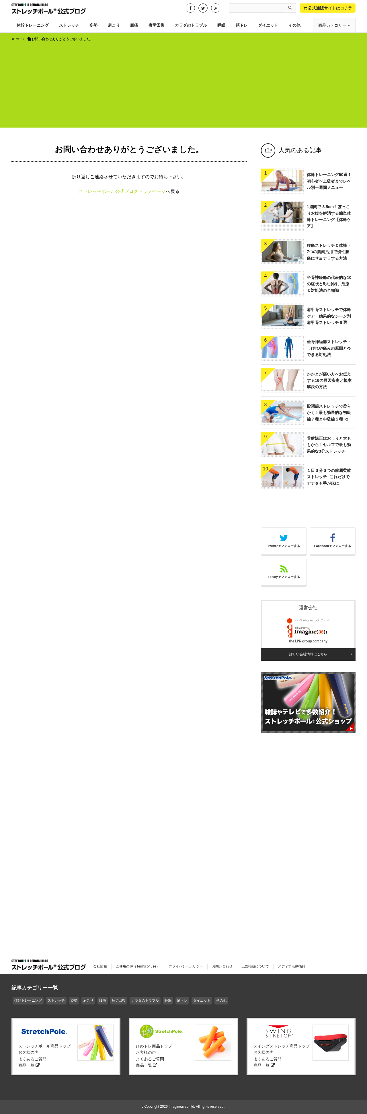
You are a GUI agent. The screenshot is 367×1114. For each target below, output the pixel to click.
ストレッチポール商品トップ (44, 1046)
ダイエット (268, 25)
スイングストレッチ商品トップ (281, 1046)
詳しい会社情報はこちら (308, 654)
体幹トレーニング (33, 25)
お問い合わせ (222, 966)
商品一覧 (29, 1065)
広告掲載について (255, 966)
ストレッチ (69, 25)
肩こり (114, 25)
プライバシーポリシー (186, 966)
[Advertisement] (183, 87)
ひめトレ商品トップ (154, 1046)
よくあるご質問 (32, 1059)
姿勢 (93, 25)
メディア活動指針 (291, 966)
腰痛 (134, 25)
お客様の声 (28, 1052)
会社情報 (100, 966)
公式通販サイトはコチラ (327, 8)
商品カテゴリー (333, 25)
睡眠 (221, 25)
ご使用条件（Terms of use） (138, 966)
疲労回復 (157, 25)
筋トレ (242, 25)
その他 (294, 25)
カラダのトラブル (191, 25)
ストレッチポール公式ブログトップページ (122, 191)
